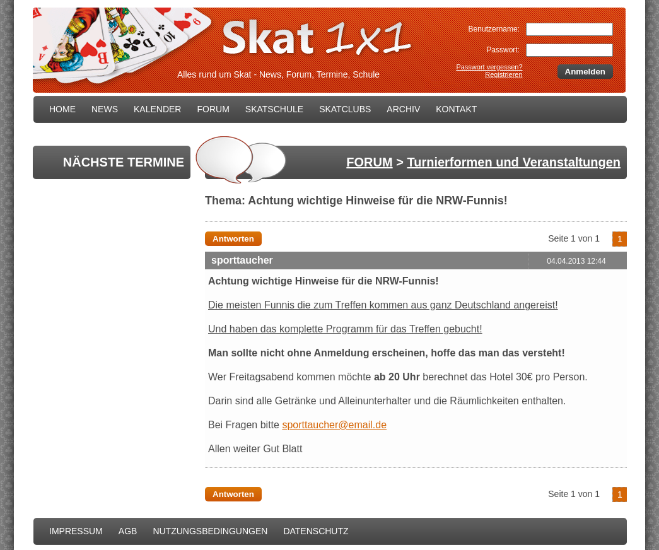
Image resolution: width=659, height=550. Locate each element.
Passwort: (503, 49)
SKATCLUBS (345, 109)
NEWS (104, 109)
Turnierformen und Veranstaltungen (514, 162)
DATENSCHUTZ (315, 531)
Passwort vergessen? (489, 67)
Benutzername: (494, 29)
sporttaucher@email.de (334, 424)
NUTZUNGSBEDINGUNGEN (210, 531)
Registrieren (503, 74)
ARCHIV (403, 109)
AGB (128, 531)
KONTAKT (456, 109)
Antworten (233, 238)
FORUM (213, 109)
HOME (62, 109)
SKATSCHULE (274, 109)
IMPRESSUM (76, 531)
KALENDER (157, 109)
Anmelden (585, 71)
